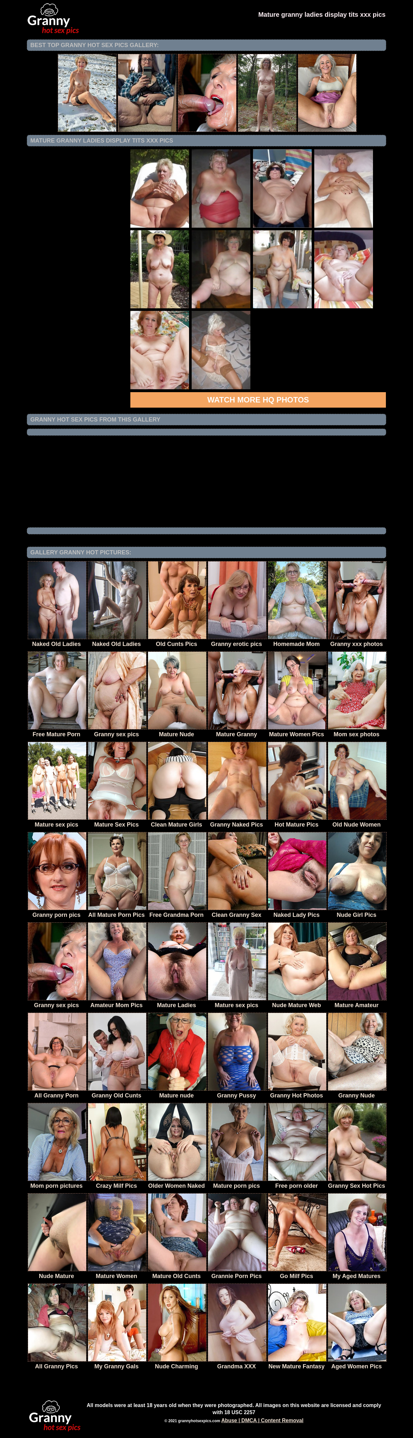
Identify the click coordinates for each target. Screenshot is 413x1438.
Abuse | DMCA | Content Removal (262, 1420)
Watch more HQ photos (258, 399)
